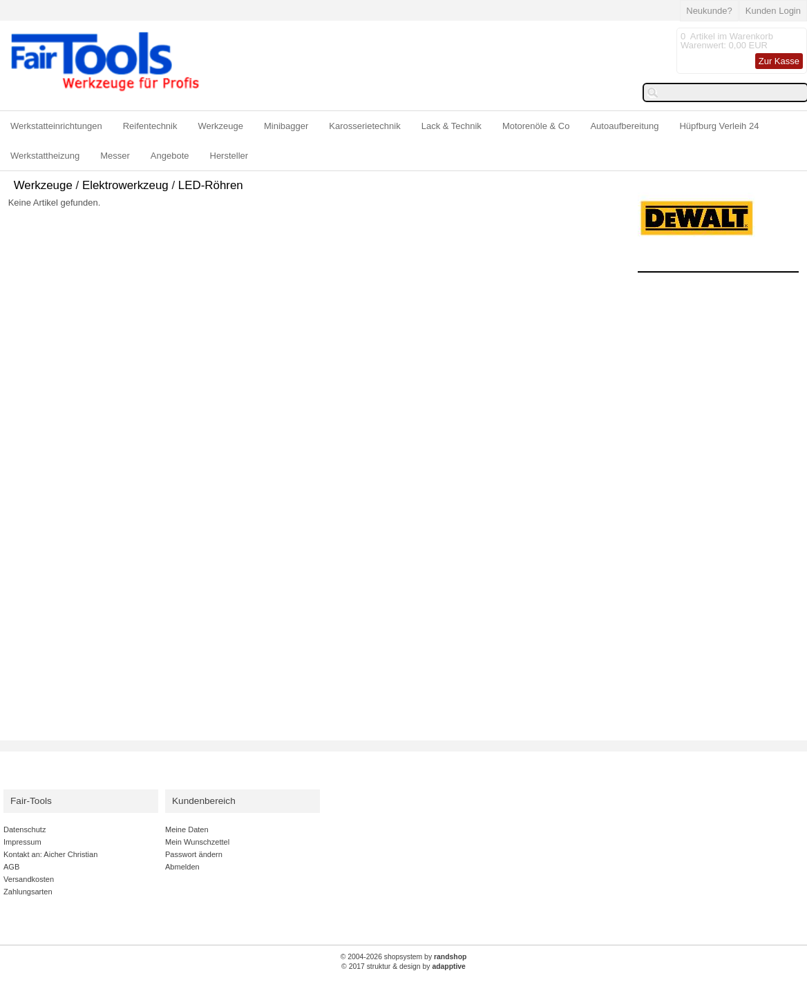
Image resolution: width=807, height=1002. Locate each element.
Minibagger (286, 126)
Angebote (170, 155)
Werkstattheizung (44, 155)
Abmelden (182, 867)
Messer (115, 155)
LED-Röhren (210, 185)
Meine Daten (187, 829)
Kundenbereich (204, 801)
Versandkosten (28, 879)
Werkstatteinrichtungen (56, 126)
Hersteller (229, 155)
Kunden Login (773, 11)
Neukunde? (709, 11)
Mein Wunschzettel (197, 842)
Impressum (22, 842)
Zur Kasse (779, 61)
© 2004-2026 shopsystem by (404, 957)
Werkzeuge (221, 126)
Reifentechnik (150, 126)
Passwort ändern (193, 854)
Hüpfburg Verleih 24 (719, 126)
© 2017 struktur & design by (403, 966)
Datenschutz (24, 829)
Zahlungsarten (28, 891)
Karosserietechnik (364, 126)
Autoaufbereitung (624, 126)
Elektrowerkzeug (125, 185)
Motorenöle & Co (536, 126)
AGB (11, 867)
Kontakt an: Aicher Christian (50, 854)
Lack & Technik (451, 126)
